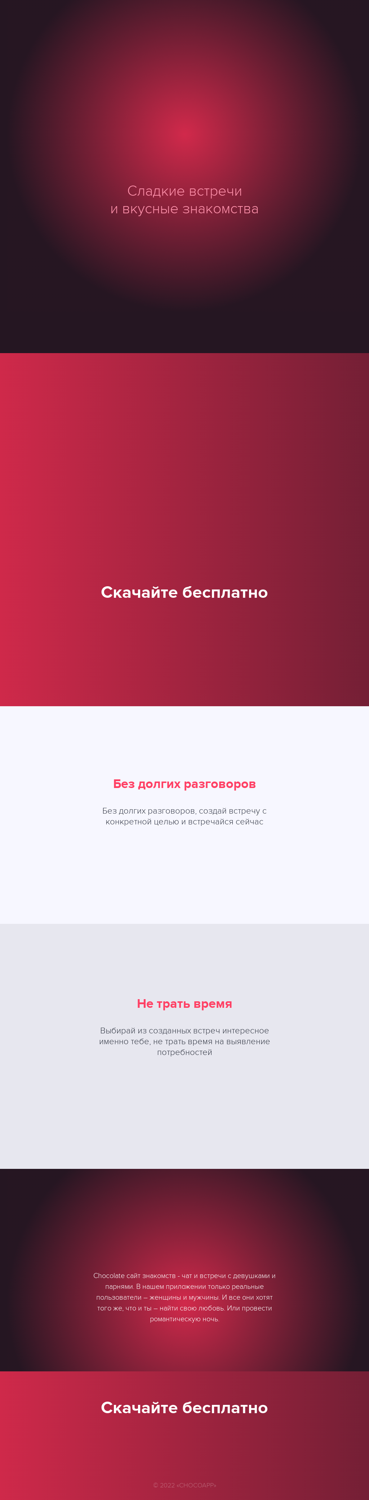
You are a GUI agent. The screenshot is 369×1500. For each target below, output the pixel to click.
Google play (185, 638)
